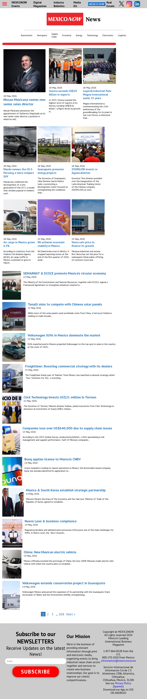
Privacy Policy (123, 683)
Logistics (122, 35)
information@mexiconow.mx (118, 660)
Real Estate (101, 4)
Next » (70, 614)
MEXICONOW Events (19, 4)
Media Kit (77, 4)
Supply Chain (55, 35)
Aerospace (42, 35)
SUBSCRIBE (35, 671)
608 (61, 614)
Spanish (118, 686)
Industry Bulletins (59, 4)
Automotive (26, 35)
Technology (92, 35)
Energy (79, 35)
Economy (66, 35)
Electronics (107, 35)
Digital (40, 4)
